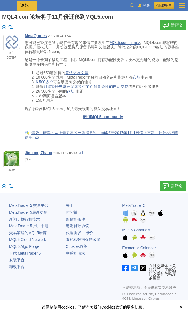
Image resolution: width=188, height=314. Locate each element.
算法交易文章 (76, 73)
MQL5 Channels (136, 230)
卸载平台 (16, 267)
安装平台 (16, 260)
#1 (81, 153)
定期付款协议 (77, 226)
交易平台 (28, 205)
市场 (137, 77)
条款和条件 (75, 219)
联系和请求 (75, 253)
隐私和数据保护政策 (83, 239)
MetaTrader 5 (133, 205)
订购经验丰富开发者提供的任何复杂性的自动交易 (85, 86)
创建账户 (164, 5)
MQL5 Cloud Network (27, 239)
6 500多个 (44, 82)
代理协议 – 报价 (79, 232)
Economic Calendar (139, 248)
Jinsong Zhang (38, 153)
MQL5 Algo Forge (24, 246)
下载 (25, 253)
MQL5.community (125, 42)
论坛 (71, 91)
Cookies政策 (77, 246)
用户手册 (28, 226)
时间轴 (71, 212)
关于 (69, 205)
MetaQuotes (36, 36)
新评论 (172, 25)
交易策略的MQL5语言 (28, 232)
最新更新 (28, 212)
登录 (146, 6)
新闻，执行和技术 (24, 219)
